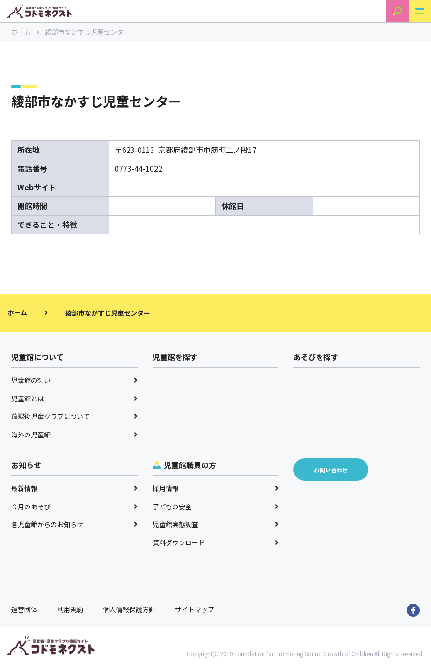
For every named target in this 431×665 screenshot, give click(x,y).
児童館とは (74, 398)
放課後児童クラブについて (74, 416)
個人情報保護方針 (129, 609)
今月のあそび (74, 506)
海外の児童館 (74, 434)
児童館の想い (74, 380)
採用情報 (216, 488)
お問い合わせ (331, 470)
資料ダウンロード (216, 542)
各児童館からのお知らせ (74, 524)
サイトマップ (194, 609)
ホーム (25, 31)
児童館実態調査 (216, 524)
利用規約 (70, 609)
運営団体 (24, 609)
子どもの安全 (216, 506)
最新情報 (74, 488)
